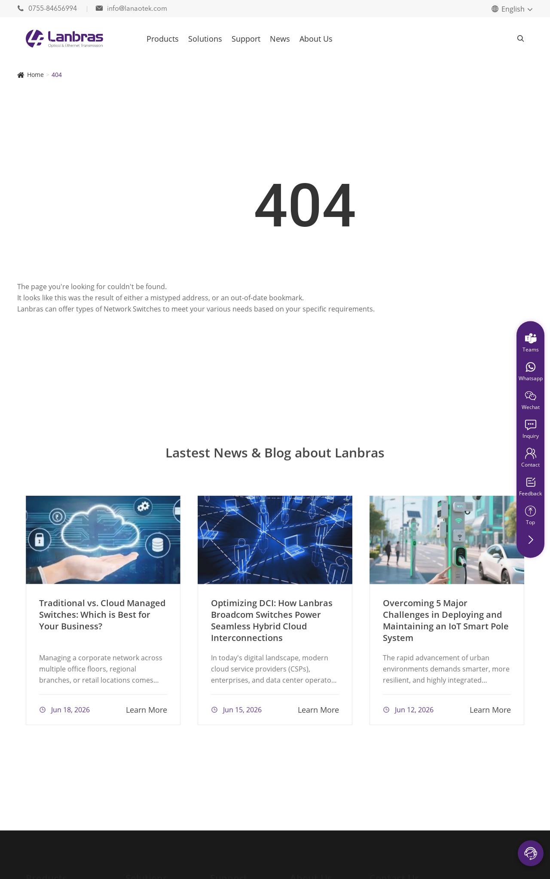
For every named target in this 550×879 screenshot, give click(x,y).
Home (35, 74)
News (280, 39)
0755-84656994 (48, 9)
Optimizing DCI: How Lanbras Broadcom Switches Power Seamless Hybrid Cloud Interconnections (272, 623)
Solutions (205, 39)
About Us (316, 39)
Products (163, 39)
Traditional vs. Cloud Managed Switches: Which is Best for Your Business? (102, 617)
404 (57, 74)
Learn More (146, 713)
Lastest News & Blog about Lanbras (275, 456)
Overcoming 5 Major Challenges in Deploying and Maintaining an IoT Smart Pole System (446, 623)
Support (246, 39)
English (513, 9)
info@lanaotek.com (131, 9)
